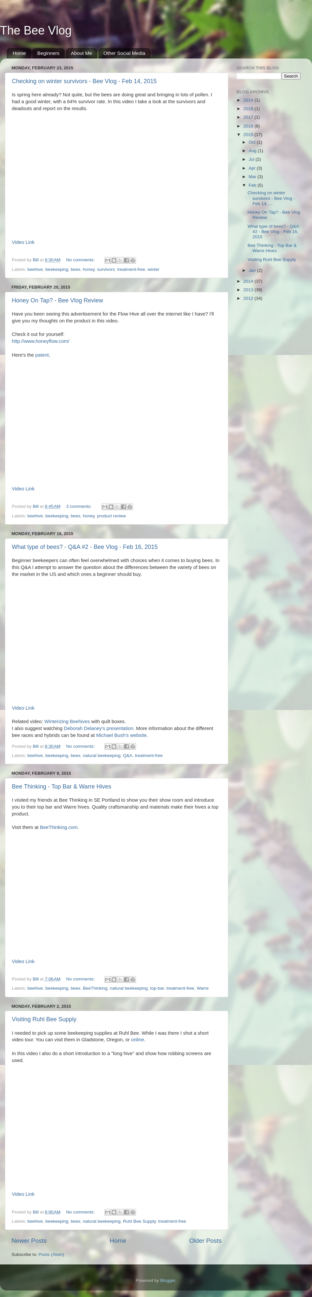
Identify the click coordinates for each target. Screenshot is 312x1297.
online (137, 1039)
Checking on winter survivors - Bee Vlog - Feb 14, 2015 (84, 81)
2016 (249, 126)
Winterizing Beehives (67, 721)
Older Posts (205, 1240)
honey (89, 269)
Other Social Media (124, 53)
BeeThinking (95, 988)
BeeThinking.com (59, 827)
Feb (253, 185)
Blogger (167, 1280)
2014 (249, 281)
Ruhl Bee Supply (139, 1221)
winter (153, 269)
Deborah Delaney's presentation (98, 728)
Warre (203, 988)
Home (19, 53)
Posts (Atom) (51, 1254)
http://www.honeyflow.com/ (40, 341)
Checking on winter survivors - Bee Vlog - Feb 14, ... (271, 198)
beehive (35, 269)
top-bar (157, 988)
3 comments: (79, 506)
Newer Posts (29, 1240)
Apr (253, 168)
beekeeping (56, 269)
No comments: (81, 259)
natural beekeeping (102, 755)
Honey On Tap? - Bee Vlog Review (57, 300)
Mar (253, 176)
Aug (253, 150)
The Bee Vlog (36, 30)
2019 (249, 100)
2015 (249, 134)
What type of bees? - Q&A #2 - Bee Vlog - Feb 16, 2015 (85, 547)
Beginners (48, 53)
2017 (249, 117)
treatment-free (131, 269)
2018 (249, 108)
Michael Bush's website (121, 735)
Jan (253, 270)
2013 (249, 289)
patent (42, 355)
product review (111, 515)
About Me (81, 53)
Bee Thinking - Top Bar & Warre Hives (61, 786)
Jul (252, 159)
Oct (253, 142)
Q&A (128, 755)
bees (75, 269)
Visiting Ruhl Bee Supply (44, 1019)
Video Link (23, 242)
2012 (249, 298)
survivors (106, 269)
